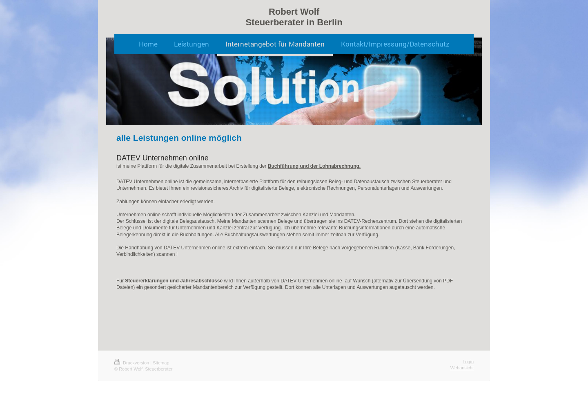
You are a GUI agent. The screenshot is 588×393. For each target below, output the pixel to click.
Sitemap (161, 362)
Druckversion (132, 362)
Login (468, 361)
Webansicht (462, 367)
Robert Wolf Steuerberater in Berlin (293, 17)
